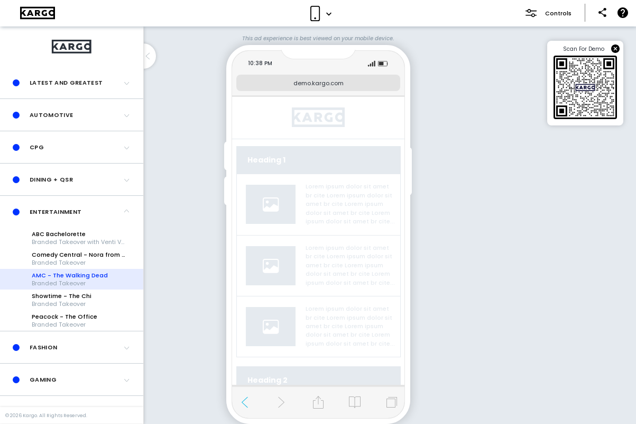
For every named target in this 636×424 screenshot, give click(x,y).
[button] (71, 82)
